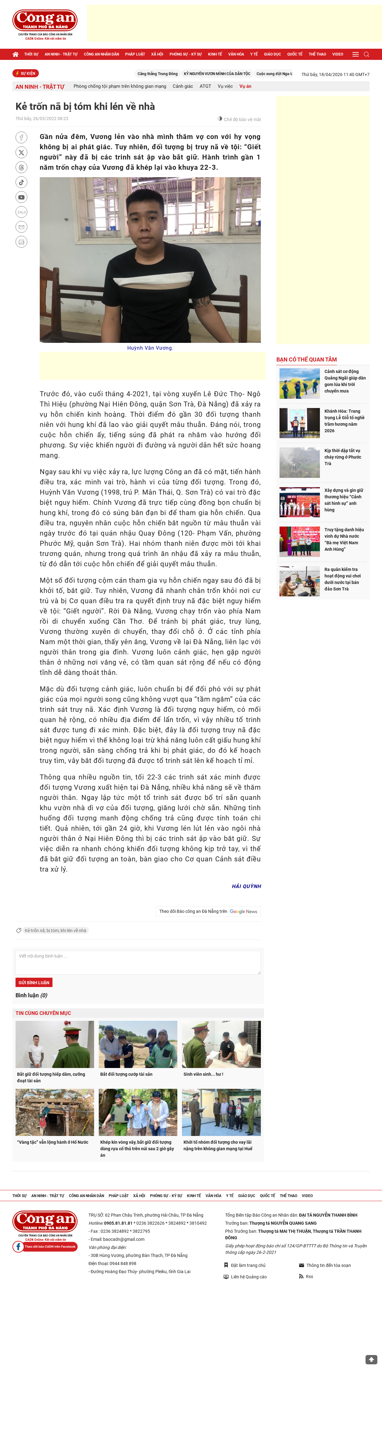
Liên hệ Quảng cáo (245, 1276)
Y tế (254, 54)
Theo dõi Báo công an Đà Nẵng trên (208, 911)
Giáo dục (272, 54)
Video (337, 54)
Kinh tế (215, 54)
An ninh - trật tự (61, 54)
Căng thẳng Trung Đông (183, 74)
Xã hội (157, 54)
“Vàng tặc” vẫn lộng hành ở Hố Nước (52, 1142)
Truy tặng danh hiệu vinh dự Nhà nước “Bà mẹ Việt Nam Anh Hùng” (344, 539)
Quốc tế (294, 54)
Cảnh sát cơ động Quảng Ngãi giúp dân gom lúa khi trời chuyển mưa (345, 381)
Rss (306, 1276)
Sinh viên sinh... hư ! (203, 1074)
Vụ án (245, 86)
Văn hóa (236, 54)
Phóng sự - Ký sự (186, 54)
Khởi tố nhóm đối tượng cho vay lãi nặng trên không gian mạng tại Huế (218, 1145)
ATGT (205, 86)
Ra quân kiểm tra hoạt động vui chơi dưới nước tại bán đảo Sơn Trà (343, 579)
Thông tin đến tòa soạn (325, 1265)
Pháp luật (135, 54)
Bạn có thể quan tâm (306, 359)
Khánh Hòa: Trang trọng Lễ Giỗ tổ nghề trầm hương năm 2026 (345, 421)
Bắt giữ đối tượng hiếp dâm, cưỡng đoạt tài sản (51, 1077)
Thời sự (31, 54)
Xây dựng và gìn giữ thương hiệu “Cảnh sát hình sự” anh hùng (344, 500)
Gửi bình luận (34, 982)
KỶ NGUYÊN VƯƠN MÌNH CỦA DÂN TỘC (242, 74)
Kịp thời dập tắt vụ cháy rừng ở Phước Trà (343, 457)
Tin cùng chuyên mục (43, 1013)
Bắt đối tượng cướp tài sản (126, 1074)
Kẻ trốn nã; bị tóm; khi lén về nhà (55, 930)
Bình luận (31, 995)
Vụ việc (225, 86)
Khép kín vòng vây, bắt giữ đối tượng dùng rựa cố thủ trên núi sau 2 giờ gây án (137, 1149)
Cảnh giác (183, 86)
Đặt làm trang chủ (245, 1265)
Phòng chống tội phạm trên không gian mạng (120, 86)
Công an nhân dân (101, 54)
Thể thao (317, 54)
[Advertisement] (234, 23)
